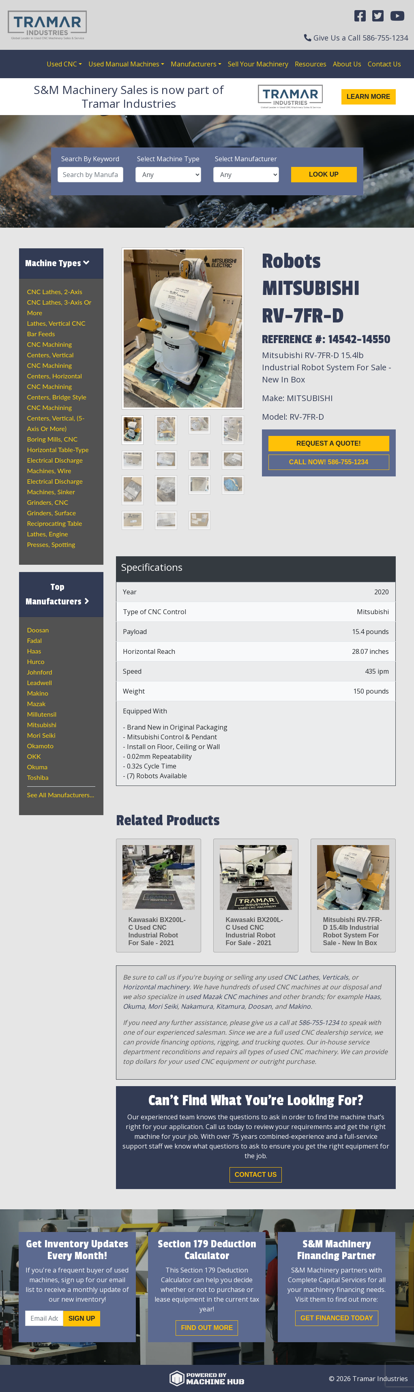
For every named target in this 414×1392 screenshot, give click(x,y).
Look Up (324, 174)
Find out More (207, 1327)
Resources (310, 64)
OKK (34, 756)
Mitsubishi (42, 724)
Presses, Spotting (51, 544)
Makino (38, 693)
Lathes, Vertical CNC (56, 323)
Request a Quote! (328, 443)
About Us (347, 64)
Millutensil (42, 714)
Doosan (38, 630)
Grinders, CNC (48, 502)
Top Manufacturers (59, 594)
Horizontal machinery (156, 986)
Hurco (36, 661)
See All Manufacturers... (60, 794)
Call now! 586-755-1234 (328, 462)
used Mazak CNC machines (227, 996)
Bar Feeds (41, 333)
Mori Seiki (41, 735)
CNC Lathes (301, 977)
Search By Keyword (90, 158)
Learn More (368, 96)
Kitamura (230, 1006)
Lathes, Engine (47, 534)
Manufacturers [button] (194, 64)
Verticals (335, 977)
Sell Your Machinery (258, 64)
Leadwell (39, 682)
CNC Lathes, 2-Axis (54, 291)
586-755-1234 (385, 38)
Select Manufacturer (246, 158)
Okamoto (40, 745)
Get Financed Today (336, 1318)
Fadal (34, 640)
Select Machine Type (168, 158)
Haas (34, 651)
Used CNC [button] (62, 64)
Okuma (37, 767)
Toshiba (38, 777)
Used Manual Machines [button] (123, 64)
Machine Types (57, 263)
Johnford (39, 672)
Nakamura (197, 1006)
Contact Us (384, 64)
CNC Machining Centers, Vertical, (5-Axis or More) (56, 418)
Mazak (36, 703)
